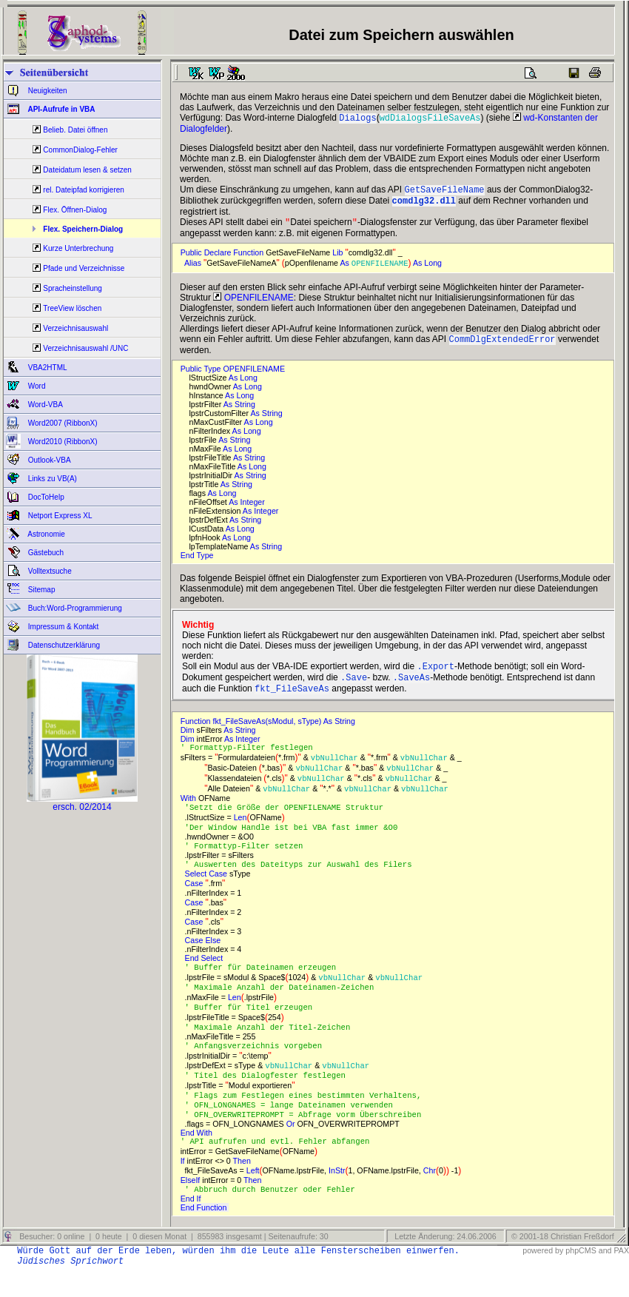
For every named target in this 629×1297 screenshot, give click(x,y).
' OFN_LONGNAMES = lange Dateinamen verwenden (294, 1127)
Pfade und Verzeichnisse (83, 268)
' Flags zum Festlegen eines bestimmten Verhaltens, (308, 1117)
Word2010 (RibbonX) (62, 442)
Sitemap (40, 590)
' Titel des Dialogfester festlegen (270, 1096)
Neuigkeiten (46, 91)
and (605, 1276)
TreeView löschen (72, 308)
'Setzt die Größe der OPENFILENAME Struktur (289, 821)
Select (197, 889)
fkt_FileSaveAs (292, 700)
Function (249, 258)
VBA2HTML (46, 367)
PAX (621, 1276)
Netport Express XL (59, 516)
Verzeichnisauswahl (75, 328)
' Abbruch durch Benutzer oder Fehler (270, 1215)
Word (36, 386)
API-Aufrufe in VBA (60, 109)
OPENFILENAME (380, 269)
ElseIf (192, 1205)
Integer (253, 509)
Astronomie (45, 534)
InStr (337, 1195)
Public (192, 258)
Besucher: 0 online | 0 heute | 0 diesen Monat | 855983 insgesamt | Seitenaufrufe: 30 (172, 1262)
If (184, 1186)
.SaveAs (411, 687)
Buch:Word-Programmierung (74, 608)
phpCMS (580, 1276)
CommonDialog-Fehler (80, 150)
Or (291, 1147)
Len (240, 831)
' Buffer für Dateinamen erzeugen (265, 984)
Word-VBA (44, 405)
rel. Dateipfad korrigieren (83, 190)
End (189, 562)
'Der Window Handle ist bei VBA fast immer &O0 (296, 842)
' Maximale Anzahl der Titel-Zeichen (272, 1046)
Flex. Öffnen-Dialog (75, 210)
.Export (435, 674)
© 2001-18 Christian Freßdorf (562, 1262)
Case (219, 889)
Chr (429, 1195)
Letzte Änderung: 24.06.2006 (444, 1262)
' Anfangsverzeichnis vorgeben (258, 1065)
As (345, 268)
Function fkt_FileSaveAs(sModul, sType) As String (270, 732)
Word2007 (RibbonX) (62, 423)
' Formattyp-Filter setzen (249, 861)
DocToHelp (45, 497)
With (189, 811)
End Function (205, 1233)
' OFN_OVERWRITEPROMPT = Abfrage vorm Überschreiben (308, 1138)
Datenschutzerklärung (63, 645)
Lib (338, 258)
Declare (219, 258)
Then (243, 1186)
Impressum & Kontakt (62, 627)
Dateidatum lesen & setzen (87, 170)
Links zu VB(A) (51, 479)
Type (205, 562)
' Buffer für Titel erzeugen (253, 1025)
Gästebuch (45, 553)
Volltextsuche (49, 571)
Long (434, 268)
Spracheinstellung (72, 288)
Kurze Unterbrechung (78, 248)
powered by (542, 1276)
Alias (194, 268)
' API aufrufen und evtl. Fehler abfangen (280, 1166)
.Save (353, 687)
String (246, 411)
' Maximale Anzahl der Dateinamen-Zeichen (284, 1004)
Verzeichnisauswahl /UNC (85, 348)
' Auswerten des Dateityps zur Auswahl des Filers (303, 880)
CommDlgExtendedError (502, 346)
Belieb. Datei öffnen (75, 130)
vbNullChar (334, 770)
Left (253, 1195)
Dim (189, 741)
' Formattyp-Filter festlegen (252, 760)
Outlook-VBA (48, 460)
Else (214, 956)
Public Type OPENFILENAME (233, 376)
